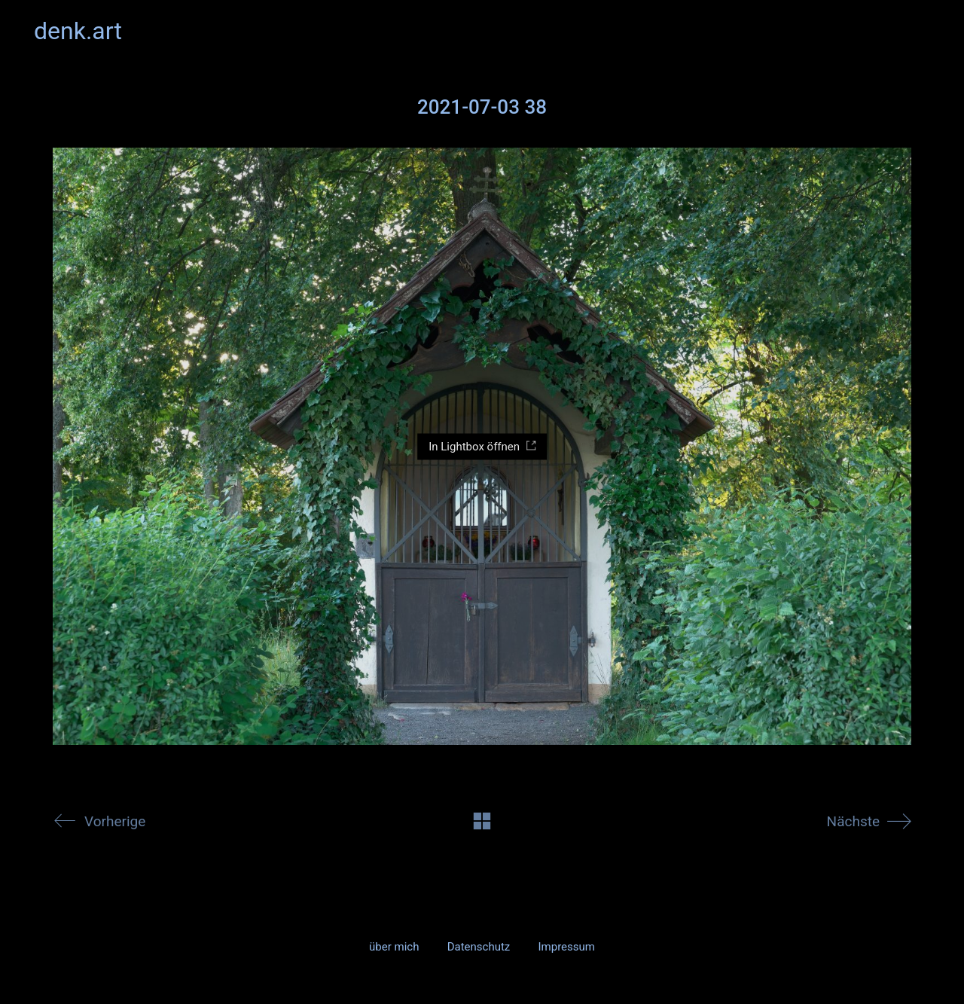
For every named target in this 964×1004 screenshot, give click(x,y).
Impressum (566, 947)
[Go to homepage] (78, 31)
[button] (921, 30)
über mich (394, 947)
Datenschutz (479, 947)
